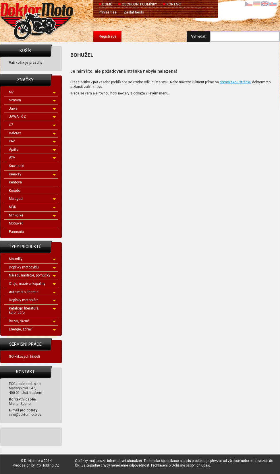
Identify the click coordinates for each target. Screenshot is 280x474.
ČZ (32, 125)
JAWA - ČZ (32, 117)
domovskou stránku (235, 82)
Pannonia (16, 232)
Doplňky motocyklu (32, 267)
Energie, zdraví (32, 329)
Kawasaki (16, 166)
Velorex (32, 133)
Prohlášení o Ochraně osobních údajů (180, 465)
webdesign (21, 465)
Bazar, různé (32, 321)
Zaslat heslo (134, 12)
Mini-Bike (32, 215)
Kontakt (174, 4)
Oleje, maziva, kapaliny (32, 284)
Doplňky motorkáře (32, 300)
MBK (32, 207)
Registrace (107, 36)
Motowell (16, 223)
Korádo (14, 191)
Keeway (32, 174)
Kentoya (15, 182)
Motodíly (32, 259)
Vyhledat (198, 36)
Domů (107, 4)
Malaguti (32, 199)
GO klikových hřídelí (24, 357)
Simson (32, 100)
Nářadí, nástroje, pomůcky (32, 275)
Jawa (32, 109)
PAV (32, 141)
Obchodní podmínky (139, 4)
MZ (32, 92)
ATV (32, 158)
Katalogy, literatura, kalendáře (32, 310)
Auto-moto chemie (32, 292)
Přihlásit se (108, 12)
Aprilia (32, 150)
